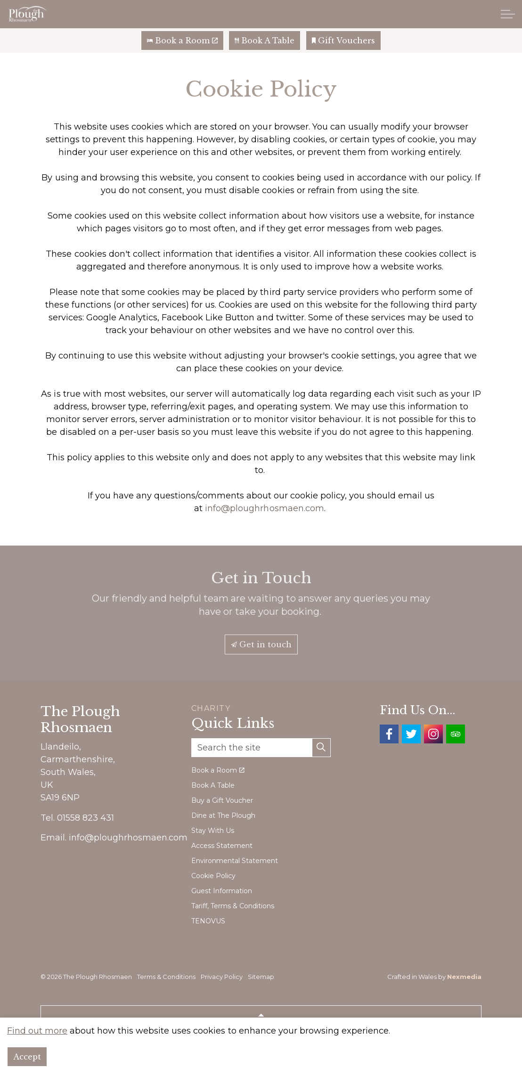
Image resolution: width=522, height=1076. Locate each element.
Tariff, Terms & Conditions (232, 906)
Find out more (37, 1060)
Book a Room (182, 40)
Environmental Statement (234, 860)
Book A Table (264, 40)
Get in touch (261, 644)
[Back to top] (261, 1016)
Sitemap (261, 976)
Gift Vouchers (343, 40)
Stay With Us (212, 830)
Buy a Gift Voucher (222, 800)
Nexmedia (464, 976)
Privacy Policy (222, 976)
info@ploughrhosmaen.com (264, 508)
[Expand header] (508, 14)
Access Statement (222, 845)
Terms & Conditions (166, 976)
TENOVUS (208, 921)
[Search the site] (261, 747)
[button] (321, 747)
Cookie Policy (213, 876)
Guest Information (221, 891)
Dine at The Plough (223, 815)
